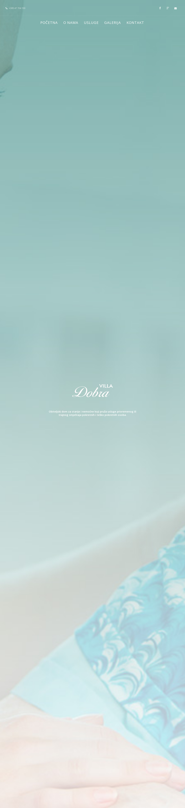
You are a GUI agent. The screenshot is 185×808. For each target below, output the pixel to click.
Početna (49, 22)
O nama (70, 22)
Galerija (112, 22)
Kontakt (135, 22)
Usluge (91, 22)
